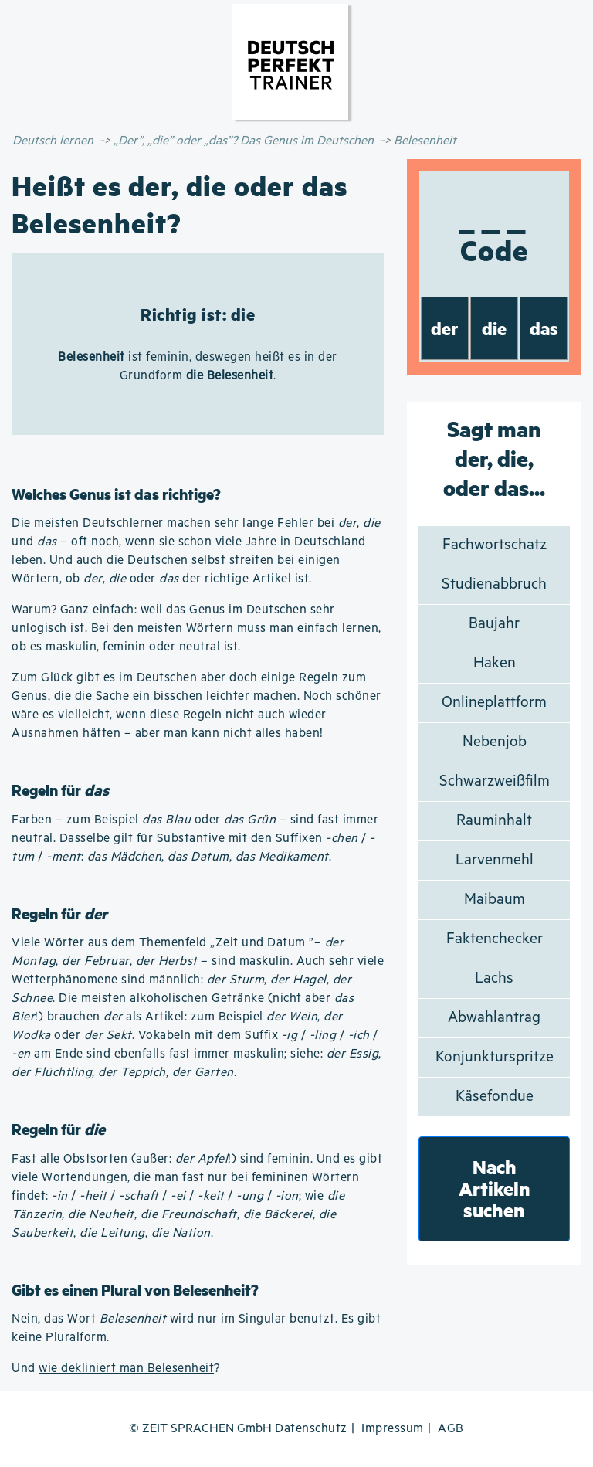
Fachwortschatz (494, 545)
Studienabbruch (494, 584)
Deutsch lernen (52, 141)
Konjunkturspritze (494, 1057)
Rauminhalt (494, 821)
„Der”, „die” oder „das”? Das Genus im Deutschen (244, 141)
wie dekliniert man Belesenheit (126, 1368)
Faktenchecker (494, 939)
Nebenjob (495, 742)
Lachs (494, 978)
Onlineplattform (494, 702)
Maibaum (494, 899)
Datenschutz (311, 1428)
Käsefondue (495, 1096)
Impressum (392, 1428)
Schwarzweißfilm (494, 781)
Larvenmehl (495, 860)
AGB (451, 1428)
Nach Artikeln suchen (494, 1188)
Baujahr (494, 624)
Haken (494, 663)
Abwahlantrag (494, 1018)
